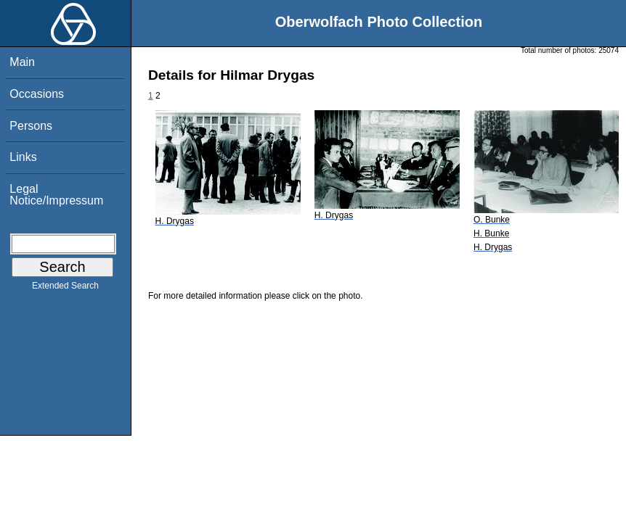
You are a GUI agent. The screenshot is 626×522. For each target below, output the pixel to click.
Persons (30, 126)
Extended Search (65, 288)
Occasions (36, 94)
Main (22, 62)
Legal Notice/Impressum (56, 195)
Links (22, 157)
